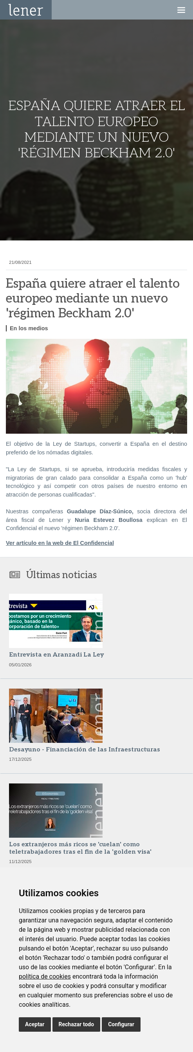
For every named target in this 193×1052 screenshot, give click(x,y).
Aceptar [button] (35, 1024)
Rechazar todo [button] (76, 1024)
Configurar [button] (121, 1024)
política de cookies (45, 976)
